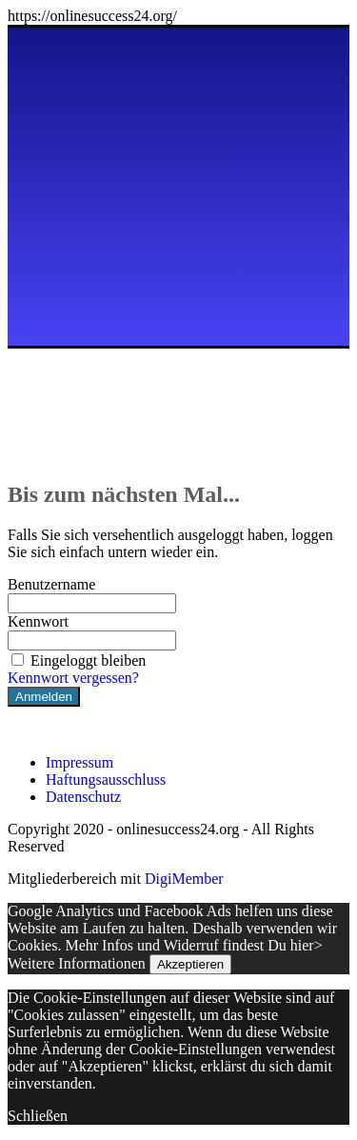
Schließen (38, 1116)
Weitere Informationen (77, 963)
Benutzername (51, 584)
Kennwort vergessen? (73, 678)
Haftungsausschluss (106, 779)
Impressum (79, 762)
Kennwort (38, 621)
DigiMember (184, 878)
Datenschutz (83, 797)
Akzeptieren (190, 964)
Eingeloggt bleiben (77, 660)
